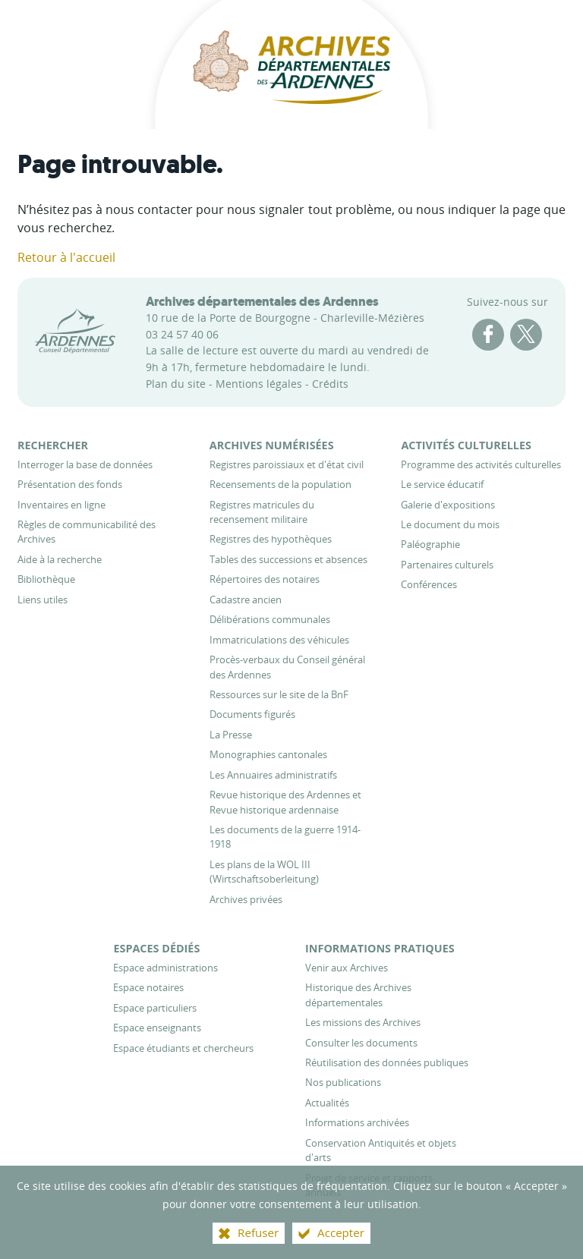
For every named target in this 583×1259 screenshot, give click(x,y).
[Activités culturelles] (466, 445)
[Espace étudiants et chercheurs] (183, 1048)
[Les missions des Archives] (363, 1022)
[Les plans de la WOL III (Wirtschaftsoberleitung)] (264, 872)
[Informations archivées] (357, 1122)
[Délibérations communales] (270, 619)
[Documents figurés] (252, 714)
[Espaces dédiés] (156, 948)
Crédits (330, 383)
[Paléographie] (430, 544)
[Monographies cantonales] (268, 754)
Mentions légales (259, 383)
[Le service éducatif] (442, 484)
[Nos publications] (343, 1082)
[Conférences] (429, 584)
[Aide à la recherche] (59, 559)
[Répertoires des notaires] (265, 579)
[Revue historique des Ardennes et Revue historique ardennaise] (285, 802)
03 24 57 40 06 (182, 334)
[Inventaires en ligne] (61, 504)
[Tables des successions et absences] (288, 559)
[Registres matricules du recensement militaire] (262, 512)
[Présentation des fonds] (69, 484)
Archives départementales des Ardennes (262, 301)
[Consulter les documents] (361, 1043)
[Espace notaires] (148, 987)
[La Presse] (231, 734)
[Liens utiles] (42, 599)
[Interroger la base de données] (85, 464)
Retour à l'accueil (66, 257)
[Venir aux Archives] (346, 967)
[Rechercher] (52, 445)
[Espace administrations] (165, 967)
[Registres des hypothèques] (271, 539)
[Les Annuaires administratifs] (273, 775)
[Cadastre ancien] (246, 599)
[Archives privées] (246, 899)
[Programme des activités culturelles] (481, 464)
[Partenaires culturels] (447, 564)
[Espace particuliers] (155, 1008)
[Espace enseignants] (157, 1027)
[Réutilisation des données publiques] (386, 1062)
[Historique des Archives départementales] (358, 994)
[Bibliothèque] (46, 579)
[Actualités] (327, 1102)
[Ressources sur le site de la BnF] (279, 694)
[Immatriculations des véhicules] (279, 640)
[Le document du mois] (450, 524)
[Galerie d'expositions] (448, 504)
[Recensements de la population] (280, 484)
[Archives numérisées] (272, 445)
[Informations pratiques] (380, 948)
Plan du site (176, 383)
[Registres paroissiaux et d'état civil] (287, 464)
